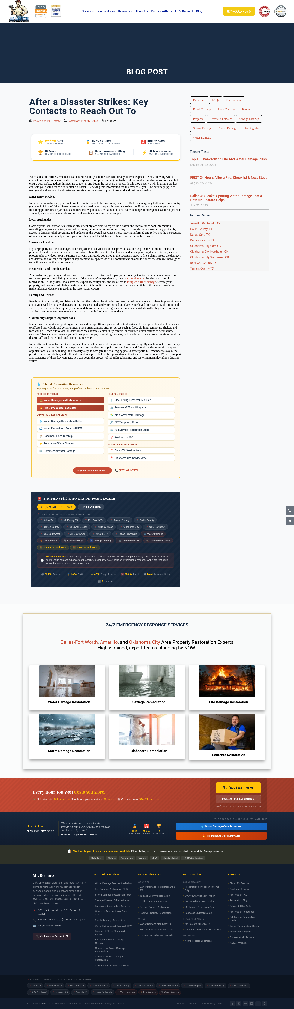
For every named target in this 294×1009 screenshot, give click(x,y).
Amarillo (109, 642)
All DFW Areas (103, 527)
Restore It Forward (221, 118)
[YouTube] (245, 1003)
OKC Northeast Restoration (200, 901)
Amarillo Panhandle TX (205, 223)
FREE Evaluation (91, 506)
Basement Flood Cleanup (56, 436)
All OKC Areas (76, 533)
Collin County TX (201, 229)
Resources (125, 11)
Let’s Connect (184, 11)
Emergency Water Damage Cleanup (109, 941)
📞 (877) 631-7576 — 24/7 (56, 506)
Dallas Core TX (200, 234)
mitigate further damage (141, 281)
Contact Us (193, 1003)
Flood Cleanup (202, 109)
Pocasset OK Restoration (198, 912)
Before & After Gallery (242, 906)
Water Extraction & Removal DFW (60, 428)
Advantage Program (240, 931)
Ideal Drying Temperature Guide (130, 400)
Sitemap (181, 1003)
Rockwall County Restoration (155, 912)
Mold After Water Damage (127, 415)
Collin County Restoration (154, 901)
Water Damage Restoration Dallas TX (158, 888)
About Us (141, 11)
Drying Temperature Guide (244, 926)
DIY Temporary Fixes (124, 422)
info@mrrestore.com (49, 925)
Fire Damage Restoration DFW (111, 889)
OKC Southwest (50, 533)
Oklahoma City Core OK (205, 246)
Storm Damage (73, 540)
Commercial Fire (129, 540)
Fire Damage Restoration (228, 702)
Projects (198, 118)
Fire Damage (48, 540)
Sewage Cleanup (101, 540)
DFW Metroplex (192, 985)
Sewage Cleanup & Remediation (112, 900)
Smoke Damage (202, 128)
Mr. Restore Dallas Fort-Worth (156, 935)
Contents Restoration (228, 755)
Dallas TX (47, 520)
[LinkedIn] (251, 1003)
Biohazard (199, 100)
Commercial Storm (158, 540)
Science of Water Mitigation (128, 407)
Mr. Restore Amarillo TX (197, 924)
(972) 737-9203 (71, 919)
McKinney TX (69, 520)
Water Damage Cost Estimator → (60, 400)
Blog (199, 11)
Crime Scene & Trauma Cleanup (112, 965)
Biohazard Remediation (148, 751)
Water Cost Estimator (53, 547)
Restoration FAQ (121, 437)
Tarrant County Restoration (155, 895)
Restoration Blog (239, 900)
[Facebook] (232, 1003)
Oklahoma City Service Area (128, 458)
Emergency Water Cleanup (56, 443)
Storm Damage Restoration (69, 751)
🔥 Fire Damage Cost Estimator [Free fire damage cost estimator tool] (221, 835)
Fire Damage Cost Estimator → (59, 407)
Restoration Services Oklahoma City (202, 888)
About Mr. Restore (239, 883)
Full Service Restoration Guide (129, 430)
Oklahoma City (129, 527)
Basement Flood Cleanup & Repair (110, 933)
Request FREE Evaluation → (92, 470)
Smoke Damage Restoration (110, 920)
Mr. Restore (40, 1003)
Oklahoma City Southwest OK (209, 257)
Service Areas (106, 11)
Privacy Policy (208, 1003)
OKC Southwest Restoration (200, 895)
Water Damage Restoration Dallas (60, 421)
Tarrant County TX (202, 268)
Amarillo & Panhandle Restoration (203, 929)
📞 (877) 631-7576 (126, 470)
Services (88, 11)
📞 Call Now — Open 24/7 (52, 936)
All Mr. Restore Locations (198, 940)
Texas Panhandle (126, 533)
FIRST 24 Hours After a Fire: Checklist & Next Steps (228, 177)
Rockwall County (76, 527)
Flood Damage (227, 109)
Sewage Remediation (148, 702)
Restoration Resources (242, 911)
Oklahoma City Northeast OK (209, 251)
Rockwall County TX (203, 263)
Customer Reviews (240, 889)
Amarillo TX (100, 533)
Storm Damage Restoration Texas (113, 894)
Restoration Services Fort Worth (157, 929)
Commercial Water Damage (57, 451)
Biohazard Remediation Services (112, 906)
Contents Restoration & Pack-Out (111, 913)
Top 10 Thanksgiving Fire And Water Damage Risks (228, 159)
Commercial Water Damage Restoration (110, 950)
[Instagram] (239, 1003)
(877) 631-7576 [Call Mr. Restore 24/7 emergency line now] (238, 787)
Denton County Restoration (155, 907)
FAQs (215, 100)
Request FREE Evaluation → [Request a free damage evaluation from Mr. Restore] (238, 798)
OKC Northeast (155, 527)
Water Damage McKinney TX (155, 924)
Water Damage (153, 533)
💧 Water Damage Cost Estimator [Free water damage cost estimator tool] (221, 826)
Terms (221, 1003)
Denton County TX (202, 240)
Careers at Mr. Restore (242, 937)
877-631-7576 (46, 919)
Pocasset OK (60, 992)
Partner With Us (161, 11)
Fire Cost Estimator (85, 547)
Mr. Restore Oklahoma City (199, 907)
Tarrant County (119, 520)
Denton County (49, 527)
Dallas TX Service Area (125, 450)
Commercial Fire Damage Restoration (109, 958)
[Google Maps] (264, 1003)
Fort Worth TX (94, 520)
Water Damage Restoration (69, 702)
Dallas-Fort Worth (79, 642)
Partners (247, 109)
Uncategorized (252, 128)
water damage (135, 278)
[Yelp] (258, 1003)
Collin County (145, 520)
